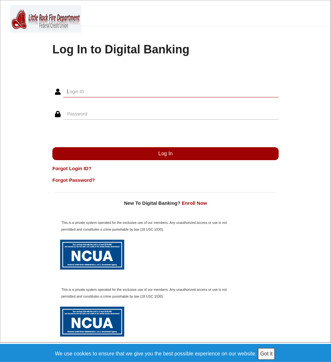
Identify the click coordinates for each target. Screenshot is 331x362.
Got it (266, 353)
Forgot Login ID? (71, 168)
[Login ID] (171, 91)
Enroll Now (194, 203)
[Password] (171, 114)
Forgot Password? (73, 180)
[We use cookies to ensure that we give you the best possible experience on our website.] (166, 352)
